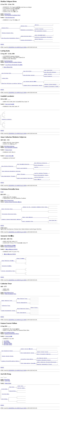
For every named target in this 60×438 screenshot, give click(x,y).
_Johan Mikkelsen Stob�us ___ (8, 276)
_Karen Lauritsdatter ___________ (25, 179)
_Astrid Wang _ (4, 426)
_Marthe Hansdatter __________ (41, 175)
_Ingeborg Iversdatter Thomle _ (51, 92)
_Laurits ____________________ (41, 177)
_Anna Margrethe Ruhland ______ (51, 76)
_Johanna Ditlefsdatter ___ (27, 43)
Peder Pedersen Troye (9, 311)
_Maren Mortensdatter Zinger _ (41, 187)
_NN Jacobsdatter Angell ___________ (43, 32)
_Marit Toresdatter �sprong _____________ (47, 376)
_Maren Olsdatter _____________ (51, 80)
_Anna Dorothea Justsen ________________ (33, 79)
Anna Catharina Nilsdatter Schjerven (11, 182)
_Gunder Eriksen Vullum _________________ (46, 374)
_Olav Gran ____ (13, 412)
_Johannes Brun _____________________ (10, 28)
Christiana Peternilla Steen (9, 228)
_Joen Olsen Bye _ (53, 235)
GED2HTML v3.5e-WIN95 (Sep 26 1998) (17, 50)
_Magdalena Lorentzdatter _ (27, 31)
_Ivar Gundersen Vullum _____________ (10, 373)
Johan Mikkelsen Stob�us (10, 261)
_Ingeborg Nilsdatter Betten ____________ (46, 384)
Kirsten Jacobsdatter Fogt (10, 262)
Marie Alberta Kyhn (8, 70)
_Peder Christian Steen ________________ (11, 222)
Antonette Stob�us (7, 282)
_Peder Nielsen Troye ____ (23, 317)
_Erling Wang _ (4, 414)
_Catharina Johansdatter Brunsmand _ (43, 39)
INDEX (2, 47)
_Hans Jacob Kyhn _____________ (51, 73)
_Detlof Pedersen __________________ (43, 42)
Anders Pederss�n (9, 165)
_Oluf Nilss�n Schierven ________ (25, 174)
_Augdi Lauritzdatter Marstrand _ (25, 191)
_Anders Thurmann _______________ (25, 186)
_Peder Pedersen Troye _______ (8, 319)
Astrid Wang (7, 405)
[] (2, 243)
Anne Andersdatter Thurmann (11, 157)
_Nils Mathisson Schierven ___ (41, 173)
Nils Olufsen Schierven (9, 156)
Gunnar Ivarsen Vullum (8, 379)
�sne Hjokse (8, 408)
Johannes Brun (7, 13)
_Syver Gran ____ (21, 410)
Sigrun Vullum (7, 364)
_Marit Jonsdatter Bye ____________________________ (35, 236)
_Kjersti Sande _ (21, 413)
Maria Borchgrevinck (9, 17)
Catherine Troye (6, 325)
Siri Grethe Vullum (8, 366)
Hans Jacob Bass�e (9, 110)
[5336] (2, 204)
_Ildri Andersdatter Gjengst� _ (28, 387)
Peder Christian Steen (9, 213)
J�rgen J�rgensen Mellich (11, 264)
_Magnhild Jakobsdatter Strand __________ (46, 388)
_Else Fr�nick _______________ (42, 192)
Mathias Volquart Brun (8, 34)
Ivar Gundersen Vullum (9, 354)
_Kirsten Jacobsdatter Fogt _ (8, 288)
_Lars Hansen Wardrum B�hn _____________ (33, 86)
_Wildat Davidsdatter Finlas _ (8, 331)
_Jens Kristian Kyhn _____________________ (11, 77)
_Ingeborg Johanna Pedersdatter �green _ (11, 234)
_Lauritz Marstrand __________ (41, 189)
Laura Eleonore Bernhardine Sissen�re (13, 68)
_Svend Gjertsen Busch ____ (27, 38)
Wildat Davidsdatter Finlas (10, 312)
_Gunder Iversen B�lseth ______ (28, 370)
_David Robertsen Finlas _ (23, 329)
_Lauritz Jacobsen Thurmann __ (41, 185)
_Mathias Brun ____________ (27, 26)
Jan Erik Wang (5, 420)
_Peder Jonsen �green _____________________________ (35, 232)
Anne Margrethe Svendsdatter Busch (12, 15)
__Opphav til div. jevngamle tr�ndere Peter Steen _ (35, 220)
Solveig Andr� (8, 358)
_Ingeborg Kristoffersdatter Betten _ (10, 385)
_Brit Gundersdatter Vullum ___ (28, 375)
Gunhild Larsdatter (7, 127)
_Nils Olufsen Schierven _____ (8, 176)
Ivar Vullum (6, 362)
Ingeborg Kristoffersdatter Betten (12, 355)
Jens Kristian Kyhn (8, 64)
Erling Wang (7, 404)
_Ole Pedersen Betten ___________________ (46, 381)
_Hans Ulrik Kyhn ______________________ (33, 74)
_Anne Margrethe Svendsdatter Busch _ (10, 40)
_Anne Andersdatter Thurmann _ (8, 188)
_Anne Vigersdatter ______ (23, 334)
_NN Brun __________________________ (43, 25)
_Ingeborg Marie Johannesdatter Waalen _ (33, 91)
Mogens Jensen (8, 159)
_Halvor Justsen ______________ (51, 78)
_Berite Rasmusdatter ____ (23, 322)
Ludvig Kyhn (5, 83)
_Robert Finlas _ (34, 328)
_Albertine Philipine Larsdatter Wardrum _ (11, 89)
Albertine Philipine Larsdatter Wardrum (13, 65)
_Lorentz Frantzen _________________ (43, 29)
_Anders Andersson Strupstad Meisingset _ (46, 386)
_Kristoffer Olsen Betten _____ (28, 382)
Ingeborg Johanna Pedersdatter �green (13, 214)
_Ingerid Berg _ (13, 416)
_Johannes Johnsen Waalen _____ (51, 90)
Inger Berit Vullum (8, 365)
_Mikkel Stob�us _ (21, 274)
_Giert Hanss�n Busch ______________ (43, 37)
